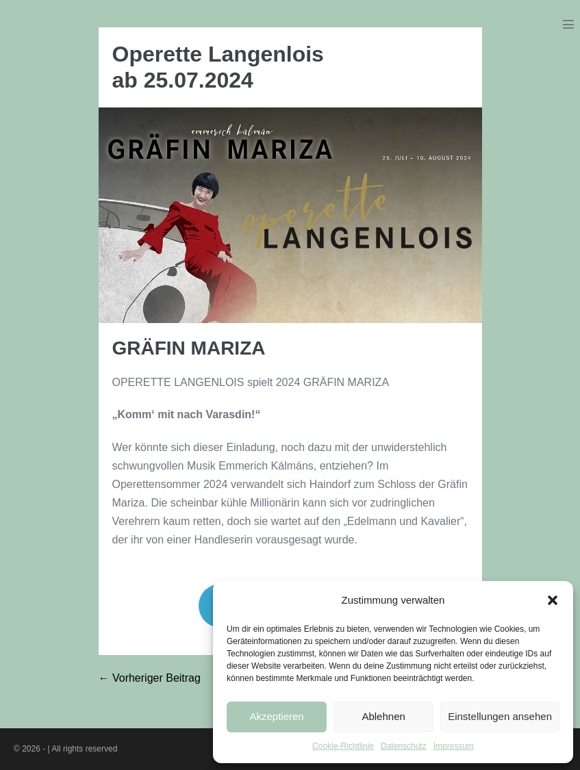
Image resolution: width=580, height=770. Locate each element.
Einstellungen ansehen (500, 716)
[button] (552, 600)
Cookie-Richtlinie (343, 746)
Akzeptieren (276, 716)
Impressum (453, 746)
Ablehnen (383, 716)
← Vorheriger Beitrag (150, 678)
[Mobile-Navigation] (568, 23)
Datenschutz (404, 746)
